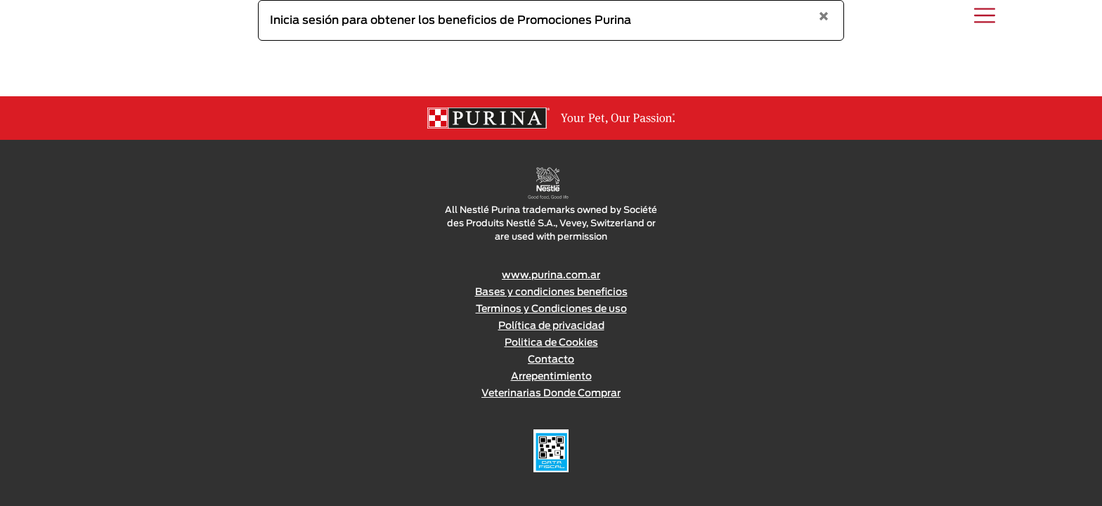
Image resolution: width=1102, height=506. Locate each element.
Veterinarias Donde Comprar (551, 393)
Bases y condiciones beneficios (551, 292)
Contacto (551, 360)
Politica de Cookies (551, 343)
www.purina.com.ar (551, 275)
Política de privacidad (551, 326)
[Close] (823, 17)
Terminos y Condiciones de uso (551, 309)
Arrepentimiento (551, 377)
